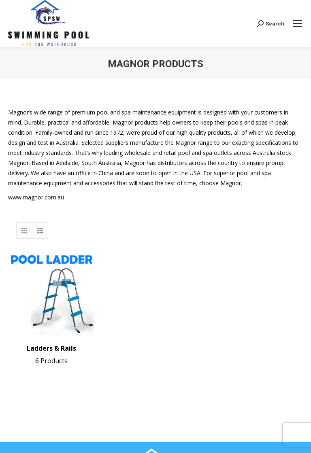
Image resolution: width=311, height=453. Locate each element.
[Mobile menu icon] (297, 23)
